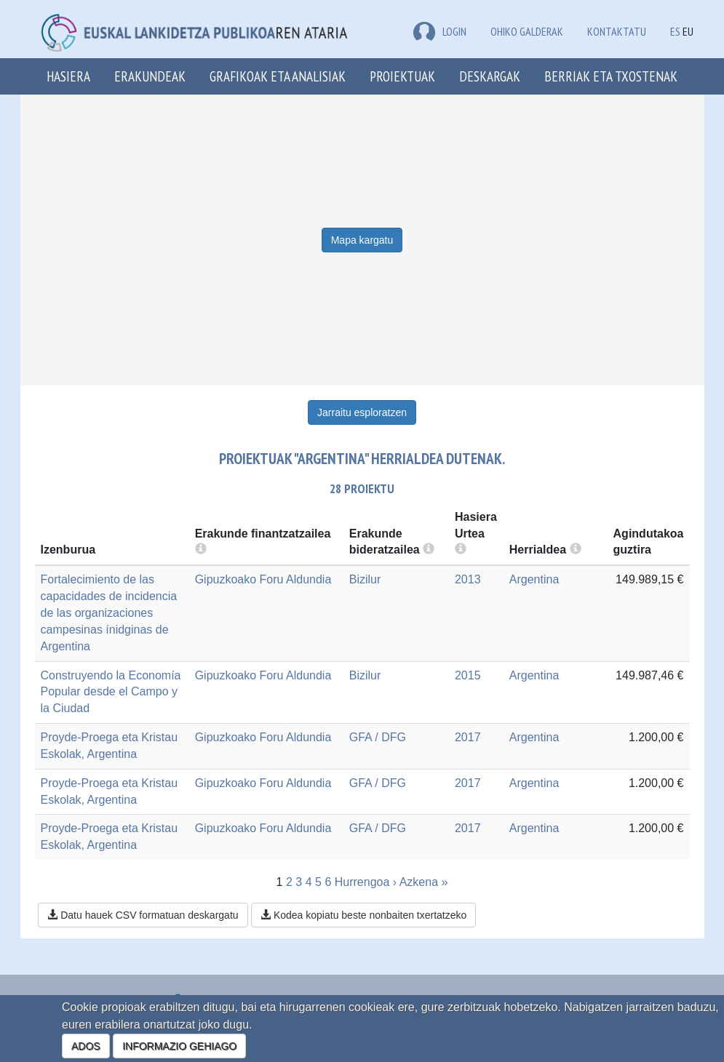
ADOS (85, 1046)
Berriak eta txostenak (610, 76)
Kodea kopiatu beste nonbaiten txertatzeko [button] (363, 915)
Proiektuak (402, 76)
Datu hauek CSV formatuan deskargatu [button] (142, 915)
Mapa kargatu (362, 240)
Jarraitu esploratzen (362, 412)
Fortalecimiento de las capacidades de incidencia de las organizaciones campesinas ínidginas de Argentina (109, 612)
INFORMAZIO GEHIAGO (179, 1046)
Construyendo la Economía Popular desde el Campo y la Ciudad (111, 692)
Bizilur (365, 579)
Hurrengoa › (366, 882)
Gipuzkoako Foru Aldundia (263, 579)
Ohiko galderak (526, 31)
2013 (468, 579)
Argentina (534, 579)
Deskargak (489, 76)
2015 (468, 675)
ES (675, 31)
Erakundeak (150, 76)
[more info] (460, 549)
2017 (468, 737)
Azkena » (423, 882)
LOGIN (439, 31)
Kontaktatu (616, 31)
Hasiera (68, 76)
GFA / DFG (377, 737)
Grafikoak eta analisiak (278, 76)
